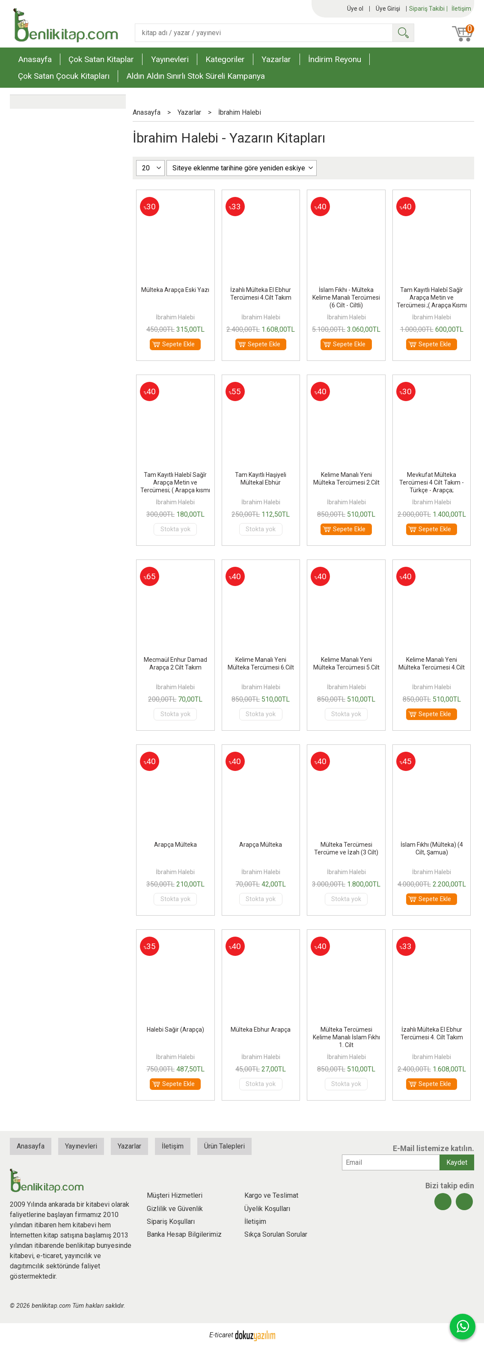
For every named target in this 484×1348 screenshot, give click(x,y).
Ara (403, 33)
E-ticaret (221, 1335)
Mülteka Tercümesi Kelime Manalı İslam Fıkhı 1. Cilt (346, 1037)
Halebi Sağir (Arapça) (175, 1029)
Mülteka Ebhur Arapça (261, 1029)
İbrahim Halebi (175, 317)
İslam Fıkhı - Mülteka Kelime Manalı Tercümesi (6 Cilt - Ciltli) (346, 297)
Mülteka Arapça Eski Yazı (175, 289)
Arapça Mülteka (175, 844)
